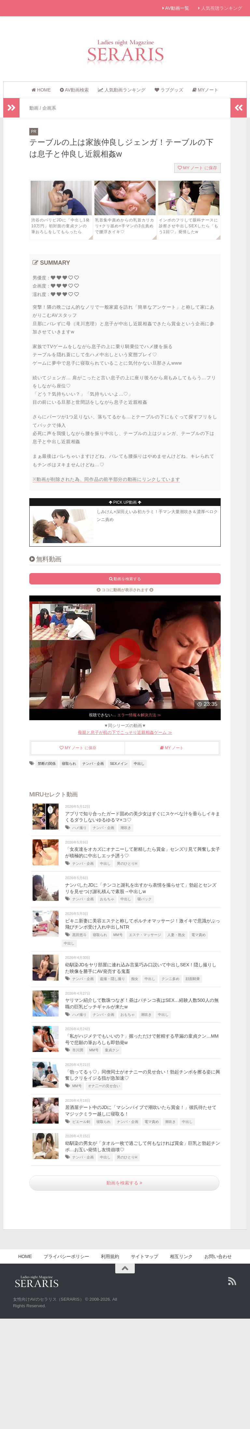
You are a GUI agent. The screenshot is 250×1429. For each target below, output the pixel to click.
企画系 (49, 108)
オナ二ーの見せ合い (104, 1085)
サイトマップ (144, 1256)
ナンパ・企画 (93, 763)
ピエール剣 (81, 1121)
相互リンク (181, 1256)
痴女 (134, 978)
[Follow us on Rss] (232, 1280)
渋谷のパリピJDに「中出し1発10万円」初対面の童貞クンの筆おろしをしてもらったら (60, 225)
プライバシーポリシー (66, 1256)
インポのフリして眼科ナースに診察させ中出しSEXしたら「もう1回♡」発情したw (188, 225)
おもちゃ (107, 899)
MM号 (118, 934)
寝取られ (69, 763)
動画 (33, 108)
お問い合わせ (218, 1256)
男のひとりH (127, 863)
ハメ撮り (79, 827)
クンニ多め (170, 978)
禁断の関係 (47, 763)
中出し (139, 763)
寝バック (144, 899)
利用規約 (110, 1256)
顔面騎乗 (193, 978)
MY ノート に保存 (197, 167)
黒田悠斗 (79, 934)
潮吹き (125, 827)
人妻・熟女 (176, 934)
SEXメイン (119, 763)
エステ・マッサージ (145, 934)
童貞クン (112, 1050)
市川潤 (77, 1050)
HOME (25, 1256)
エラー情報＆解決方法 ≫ (139, 714)
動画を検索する (124, 1182)
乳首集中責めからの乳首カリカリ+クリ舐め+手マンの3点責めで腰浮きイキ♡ (124, 225)
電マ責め (198, 934)
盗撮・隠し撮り (112, 978)
